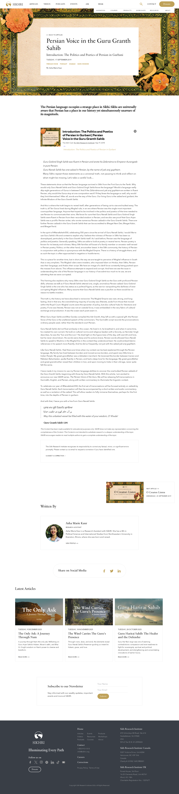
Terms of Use (94, 768)
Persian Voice (52, 64)
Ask (87, 4)
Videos (47, 4)
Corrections (82, 762)
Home (80, 729)
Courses (114, 10)
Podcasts (60, 4)
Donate (166, 4)
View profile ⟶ (72, 543)
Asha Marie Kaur (55, 68)
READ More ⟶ (23, 658)
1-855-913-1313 (83, 749)
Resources (154, 10)
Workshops (141, 10)
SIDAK (100, 4)
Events (73, 4)
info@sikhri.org (83, 752)
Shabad (72, 64)
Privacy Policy (82, 768)
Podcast (63, 64)
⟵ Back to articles (54, 35)
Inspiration (100, 10)
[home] (14, 4)
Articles (33, 4)
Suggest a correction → (56, 456)
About (167, 10)
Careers (81, 757)
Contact (151, 4)
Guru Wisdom (83, 64)
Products (127, 10)
